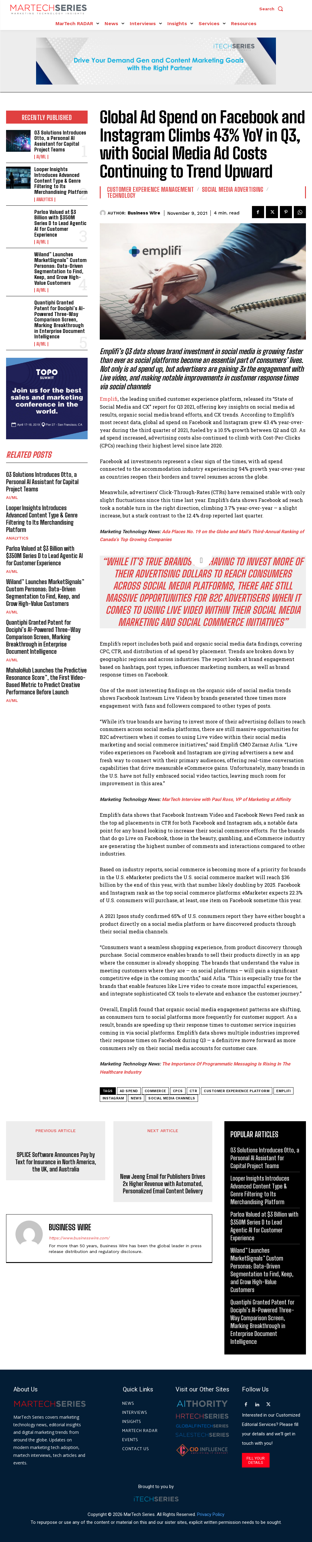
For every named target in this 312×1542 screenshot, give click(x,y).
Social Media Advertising (232, 189)
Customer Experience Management (150, 189)
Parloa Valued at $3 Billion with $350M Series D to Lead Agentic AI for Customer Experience (60, 223)
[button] (272, 8)
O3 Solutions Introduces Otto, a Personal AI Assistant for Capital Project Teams (60, 141)
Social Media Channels (171, 1098)
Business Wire (144, 213)
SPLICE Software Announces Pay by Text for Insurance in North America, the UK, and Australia (55, 1176)
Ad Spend (129, 1091)
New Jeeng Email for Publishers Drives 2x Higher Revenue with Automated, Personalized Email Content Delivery (162, 1184)
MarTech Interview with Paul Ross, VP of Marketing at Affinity (226, 799)
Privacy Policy (210, 1514)
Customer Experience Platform (237, 1091)
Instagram (113, 1098)
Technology (121, 195)
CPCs (178, 1091)
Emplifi (109, 399)
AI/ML (41, 157)
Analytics (44, 200)
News (136, 1098)
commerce (155, 1091)
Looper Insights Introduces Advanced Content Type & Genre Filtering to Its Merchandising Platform (61, 180)
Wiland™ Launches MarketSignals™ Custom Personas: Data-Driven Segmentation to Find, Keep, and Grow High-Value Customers (60, 268)
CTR (193, 1091)
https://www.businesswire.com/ (79, 1238)
